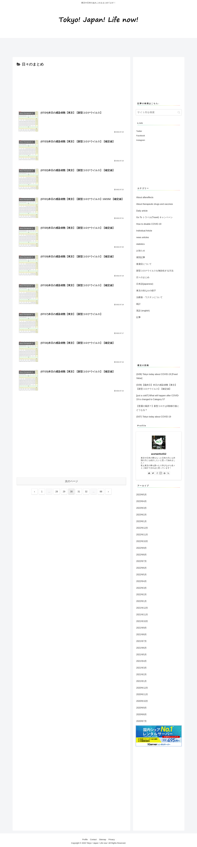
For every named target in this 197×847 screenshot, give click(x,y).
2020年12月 (142, 688)
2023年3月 (141, 508)
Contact (93, 839)
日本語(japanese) (144, 284)
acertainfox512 (158, 454)
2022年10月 (142, 541)
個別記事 (140, 257)
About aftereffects (144, 197)
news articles (142, 237)
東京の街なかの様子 (146, 290)
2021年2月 (141, 674)
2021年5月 (141, 654)
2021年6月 (141, 648)
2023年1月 (141, 521)
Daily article (142, 211)
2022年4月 (141, 581)
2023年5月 (141, 494)
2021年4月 (141, 661)
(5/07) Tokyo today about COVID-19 (153, 417)
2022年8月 (141, 554)
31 (79, 491)
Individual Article (144, 231)
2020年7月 (141, 721)
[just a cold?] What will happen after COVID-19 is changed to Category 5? (157, 397)
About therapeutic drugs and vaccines (154, 204)
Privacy (112, 839)
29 (64, 491)
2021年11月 (142, 614)
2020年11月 (142, 694)
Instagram (140, 140)
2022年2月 (141, 594)
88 (101, 491)
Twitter (139, 131)
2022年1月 (141, 601)
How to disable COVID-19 (148, 224)
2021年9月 (141, 628)
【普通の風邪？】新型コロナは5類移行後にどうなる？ (157, 408)
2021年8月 (141, 634)
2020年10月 (142, 701)
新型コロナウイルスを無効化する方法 (154, 271)
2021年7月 (141, 641)
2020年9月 (141, 708)
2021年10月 (142, 621)
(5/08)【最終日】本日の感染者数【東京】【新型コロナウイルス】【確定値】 (156, 387)
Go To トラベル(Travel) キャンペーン (154, 217)
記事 (138, 317)
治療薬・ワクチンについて (149, 297)
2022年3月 (141, 588)
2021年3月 (141, 668)
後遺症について (144, 264)
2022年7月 (141, 561)
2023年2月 (141, 514)
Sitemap (102, 839)
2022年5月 (141, 574)
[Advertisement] (62, 46)
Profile (84, 839)
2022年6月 (141, 568)
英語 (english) (143, 310)
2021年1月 (141, 681)
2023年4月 (141, 501)
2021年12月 (142, 608)
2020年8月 (141, 714)
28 (56, 491)
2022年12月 (142, 528)
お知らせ (140, 250)
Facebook (140, 136)
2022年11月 (142, 534)
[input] (159, 112)
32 (86, 491)
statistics (140, 244)
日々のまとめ (142, 277)
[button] (178, 112)
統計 (138, 304)
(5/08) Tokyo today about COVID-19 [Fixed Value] (157, 376)
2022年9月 (141, 548)
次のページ (71, 481)
